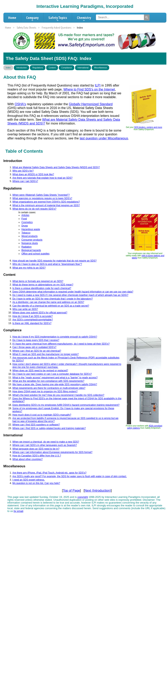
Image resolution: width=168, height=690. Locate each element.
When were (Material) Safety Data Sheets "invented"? (41, 195)
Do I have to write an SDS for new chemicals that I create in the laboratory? (52, 298)
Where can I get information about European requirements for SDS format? (52, 452)
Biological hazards (31, 250)
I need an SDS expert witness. (28, 479)
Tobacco (26, 232)
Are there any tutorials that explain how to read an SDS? (42, 177)
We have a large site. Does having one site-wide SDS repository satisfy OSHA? (54, 384)
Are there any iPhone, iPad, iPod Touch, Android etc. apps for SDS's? (49, 472)
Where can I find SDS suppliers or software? (36, 424)
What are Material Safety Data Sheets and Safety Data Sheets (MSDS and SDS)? (56, 167)
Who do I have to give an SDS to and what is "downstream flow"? (47, 264)
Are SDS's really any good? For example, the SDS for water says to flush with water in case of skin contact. (69, 476)
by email (18, 511)
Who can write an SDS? (25, 309)
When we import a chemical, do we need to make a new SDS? (45, 441)
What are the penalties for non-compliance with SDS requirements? (48, 381)
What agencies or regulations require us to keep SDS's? (42, 198)
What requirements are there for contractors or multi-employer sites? (48, 388)
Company (32, 18)
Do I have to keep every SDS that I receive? (35, 340)
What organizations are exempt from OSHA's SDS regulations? (46, 201)
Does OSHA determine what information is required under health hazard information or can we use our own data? (72, 291)
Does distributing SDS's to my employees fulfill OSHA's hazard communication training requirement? (65, 405)
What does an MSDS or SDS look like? (33, 174)
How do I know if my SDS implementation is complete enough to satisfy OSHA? (54, 336)
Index (8, 68)
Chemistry (84, 18)
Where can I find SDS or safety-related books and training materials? (49, 428)
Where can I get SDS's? (25, 181)
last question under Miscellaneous (104, 138)
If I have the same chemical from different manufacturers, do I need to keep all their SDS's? (61, 343)
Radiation (26, 246)
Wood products (29, 236)
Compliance (66, 68)
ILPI (97, 85)
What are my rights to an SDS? (29, 267)
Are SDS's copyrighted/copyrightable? (32, 319)
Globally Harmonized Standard (91, 104)
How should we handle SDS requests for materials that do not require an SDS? (54, 260)
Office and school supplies (35, 253)
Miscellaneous (100, 68)
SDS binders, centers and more (148, 127)
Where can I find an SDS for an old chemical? (36, 350)
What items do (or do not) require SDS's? (34, 208)
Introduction (21, 68)
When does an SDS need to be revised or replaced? (40, 370)
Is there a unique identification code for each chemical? (41, 288)
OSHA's (20, 104)
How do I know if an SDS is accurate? (32, 316)
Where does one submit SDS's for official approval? (39, 312)
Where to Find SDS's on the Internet (89, 89)
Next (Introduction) (98, 490)
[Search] (147, 17)
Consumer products (32, 239)
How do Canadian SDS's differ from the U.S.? (36, 455)
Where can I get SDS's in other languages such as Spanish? (44, 445)
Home (12, 17)
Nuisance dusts (29, 243)
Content (52, 68)
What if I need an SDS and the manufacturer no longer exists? (45, 354)
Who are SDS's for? (23, 170)
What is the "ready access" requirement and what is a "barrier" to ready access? (55, 377)
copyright (82, 496)
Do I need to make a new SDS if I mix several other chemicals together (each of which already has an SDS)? (70, 295)
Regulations (37, 68)
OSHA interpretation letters (90, 115)
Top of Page (71, 490)
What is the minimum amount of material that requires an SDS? (46, 205)
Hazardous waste (30, 229)
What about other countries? (27, 459)
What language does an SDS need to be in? (35, 448)
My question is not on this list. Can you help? (36, 483)
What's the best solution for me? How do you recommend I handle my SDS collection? (58, 395)
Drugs (24, 225)
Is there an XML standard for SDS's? (32, 323)
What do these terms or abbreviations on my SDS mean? (42, 284)
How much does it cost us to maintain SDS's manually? (41, 414)
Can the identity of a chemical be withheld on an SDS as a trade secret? (50, 305)
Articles (25, 215)
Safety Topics (57, 18)
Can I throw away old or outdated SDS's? (34, 347)
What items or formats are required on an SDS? (37, 281)
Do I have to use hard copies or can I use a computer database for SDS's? (52, 374)
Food (24, 218)
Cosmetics (27, 222)
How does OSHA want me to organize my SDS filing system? (45, 391)
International (83, 68)
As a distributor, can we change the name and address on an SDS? (48, 302)
